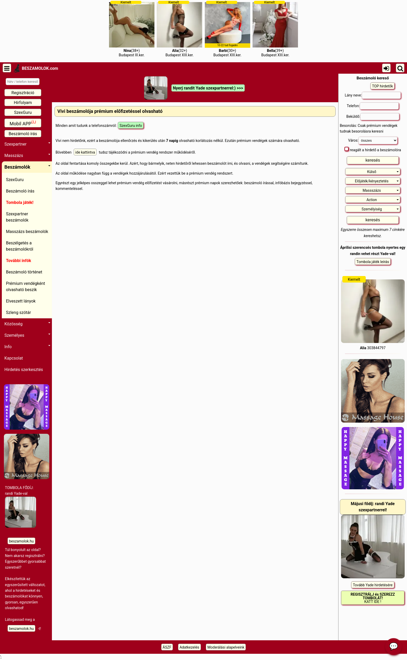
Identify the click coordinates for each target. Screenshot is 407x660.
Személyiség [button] (380, 209)
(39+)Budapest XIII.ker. (275, 29)
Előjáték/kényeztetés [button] (377, 181)
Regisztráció (22, 92)
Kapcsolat (13, 358)
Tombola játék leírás (372, 262)
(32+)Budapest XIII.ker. (179, 29)
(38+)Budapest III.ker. (131, 29)
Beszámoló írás (23, 133)
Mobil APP (23, 123)
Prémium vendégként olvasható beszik (25, 286)
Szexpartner (27, 144)
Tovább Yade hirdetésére (372, 585)
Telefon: (373, 105)
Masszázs (27, 155)
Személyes (27, 335)
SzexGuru (23, 112)
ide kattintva (85, 152)
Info (27, 346)
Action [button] (383, 200)
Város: (372, 140)
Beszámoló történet (24, 272)
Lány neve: (373, 95)
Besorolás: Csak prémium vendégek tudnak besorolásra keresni (368, 128)
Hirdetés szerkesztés (23, 369)
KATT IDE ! (373, 598)
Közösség (27, 323)
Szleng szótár (18, 312)
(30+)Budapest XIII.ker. (227, 29)
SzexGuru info (130, 125)
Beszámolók (27, 167)
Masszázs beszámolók (27, 231)
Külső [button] (383, 172)
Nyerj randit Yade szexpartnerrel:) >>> (208, 88)
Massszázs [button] (381, 190)
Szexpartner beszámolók (17, 217)
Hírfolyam (23, 102)
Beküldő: (372, 116)
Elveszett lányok (21, 301)
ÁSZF (167, 647)
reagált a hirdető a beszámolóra (372, 149)
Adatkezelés (189, 647)
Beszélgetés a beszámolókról (19, 246)
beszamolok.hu (21, 541)
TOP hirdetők (382, 86)
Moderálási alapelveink (225, 647)
